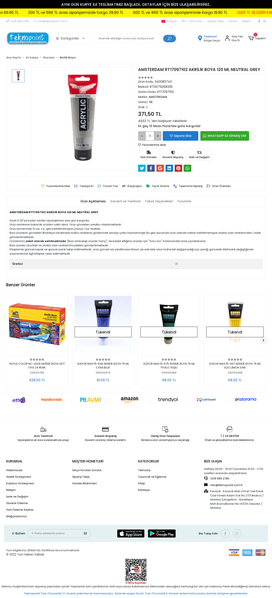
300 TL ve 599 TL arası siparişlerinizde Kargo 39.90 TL (92, 12)
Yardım (233, 21)
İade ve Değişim (17, 497)
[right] (266, 340)
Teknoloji (144, 470)
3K (176, 264)
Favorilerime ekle (152, 145)
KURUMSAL (14, 461)
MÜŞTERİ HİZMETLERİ (87, 461)
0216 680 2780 (216, 478)
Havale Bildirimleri (84, 483)
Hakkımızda (14, 470)
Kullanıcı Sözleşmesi (20, 483)
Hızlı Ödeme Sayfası (20, 510)
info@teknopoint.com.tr (223, 485)
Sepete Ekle (177, 136)
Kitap (141, 483)
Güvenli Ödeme (17, 503)
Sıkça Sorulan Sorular (87, 470)
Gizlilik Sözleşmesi (18, 477)
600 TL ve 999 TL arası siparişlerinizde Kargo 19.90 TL (197, 12)
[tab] (90, 201)
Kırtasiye (144, 490)
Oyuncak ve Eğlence (152, 477)
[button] (257, 38)
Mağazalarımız (16, 516)
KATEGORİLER (148, 461)
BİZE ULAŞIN (213, 461)
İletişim (246, 21)
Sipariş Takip (215, 21)
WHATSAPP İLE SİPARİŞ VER (217, 136)
